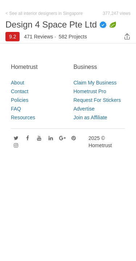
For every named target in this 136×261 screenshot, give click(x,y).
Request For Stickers (97, 100)
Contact (19, 91)
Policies (19, 100)
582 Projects (73, 37)
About (17, 83)
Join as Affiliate (90, 117)
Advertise (84, 109)
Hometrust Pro (90, 91)
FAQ (16, 109)
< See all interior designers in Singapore (44, 13)
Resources (23, 117)
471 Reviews (38, 37)
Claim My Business (95, 83)
